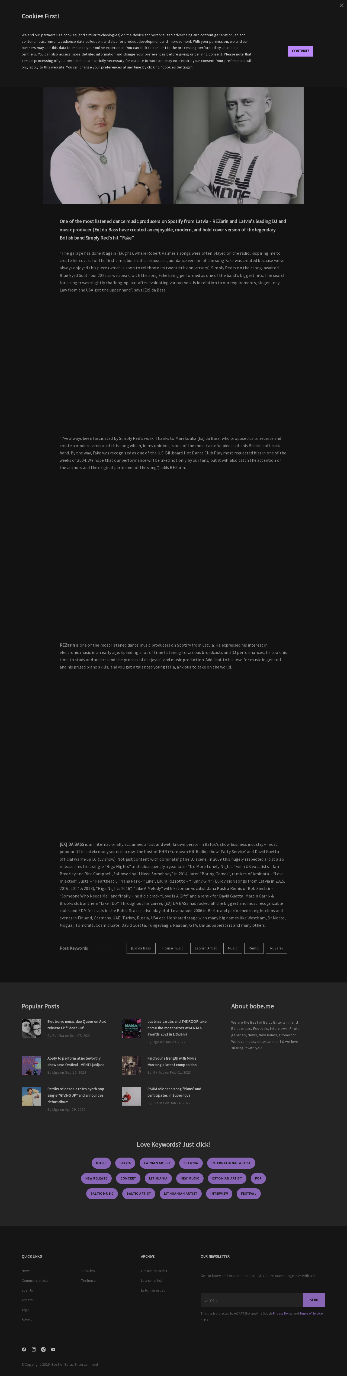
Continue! (300, 50)
